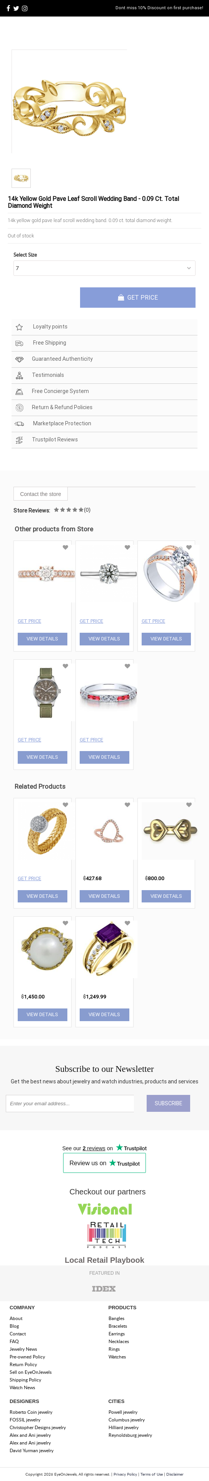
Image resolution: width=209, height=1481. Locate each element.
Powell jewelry (123, 1412)
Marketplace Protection (52, 424)
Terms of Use (151, 1474)
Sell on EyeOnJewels (31, 1372)
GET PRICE (138, 297)
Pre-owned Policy (27, 1356)
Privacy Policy (125, 1474)
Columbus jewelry (127, 1419)
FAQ (14, 1341)
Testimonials (39, 375)
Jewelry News (23, 1349)
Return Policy (23, 1364)
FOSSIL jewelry (25, 1419)
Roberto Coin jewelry (31, 1412)
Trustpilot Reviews (46, 440)
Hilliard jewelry (124, 1427)
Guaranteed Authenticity (53, 359)
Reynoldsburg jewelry (130, 1435)
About (16, 1318)
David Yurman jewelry (32, 1450)
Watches (117, 1356)
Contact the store (40, 494)
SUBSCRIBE (168, 1103)
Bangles (116, 1318)
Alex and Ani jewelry (30, 1435)
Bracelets (118, 1326)
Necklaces (119, 1341)
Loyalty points (40, 327)
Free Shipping (40, 343)
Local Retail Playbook (104, 1260)
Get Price (29, 621)
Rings (114, 1349)
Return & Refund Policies (53, 407)
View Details (42, 638)
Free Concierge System (51, 391)
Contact (18, 1333)
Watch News (22, 1387)
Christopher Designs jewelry (38, 1427)
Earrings (117, 1333)
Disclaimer (175, 1474)
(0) (87, 510)
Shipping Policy (25, 1380)
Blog (14, 1326)
